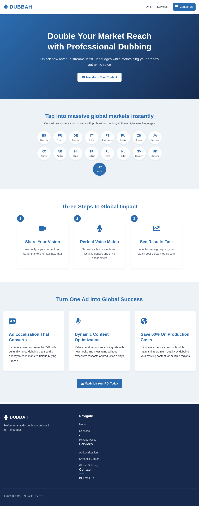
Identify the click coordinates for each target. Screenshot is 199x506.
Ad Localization (88, 452)
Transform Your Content (99, 77)
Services (160, 6)
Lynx (146, 6)
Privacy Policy (87, 439)
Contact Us (183, 6)
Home (83, 424)
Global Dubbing (88, 465)
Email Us (86, 478)
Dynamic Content (89, 458)
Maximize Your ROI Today (99, 385)
